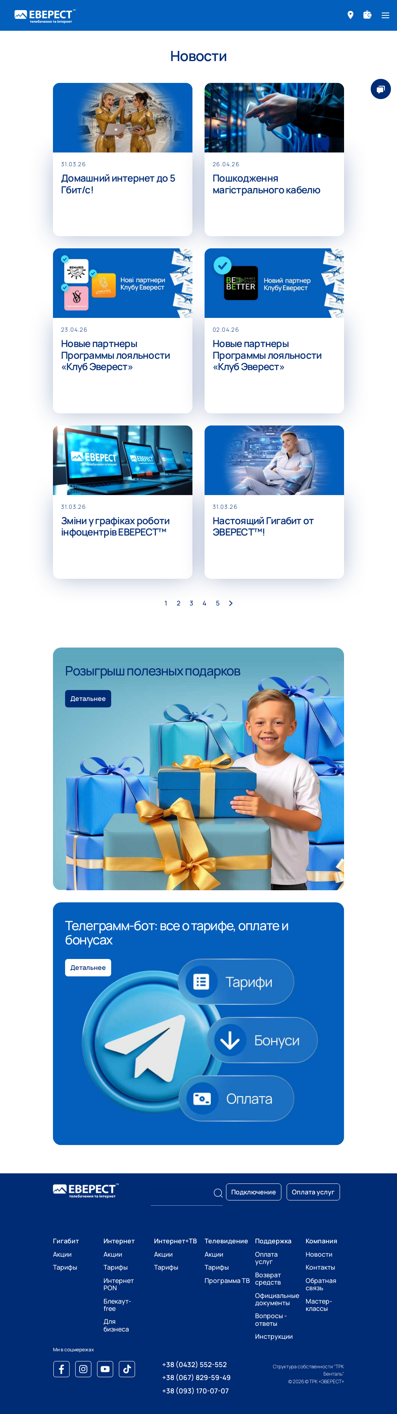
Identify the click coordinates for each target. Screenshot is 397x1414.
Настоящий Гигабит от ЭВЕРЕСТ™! (263, 526)
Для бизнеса (116, 1325)
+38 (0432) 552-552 (194, 1364)
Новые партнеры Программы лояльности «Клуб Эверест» (115, 355)
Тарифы (65, 1267)
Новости (319, 1254)
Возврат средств (268, 1278)
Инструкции (274, 1336)
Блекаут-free (117, 1305)
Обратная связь (321, 1284)
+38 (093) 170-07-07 (195, 1390)
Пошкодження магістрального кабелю (266, 183)
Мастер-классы (319, 1305)
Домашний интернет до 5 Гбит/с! (118, 183)
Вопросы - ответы (271, 1319)
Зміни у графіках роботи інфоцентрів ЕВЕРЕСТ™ (115, 526)
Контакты (320, 1267)
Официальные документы (277, 1299)
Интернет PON (118, 1284)
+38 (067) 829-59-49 (196, 1377)
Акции (62, 1254)
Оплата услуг (266, 1258)
